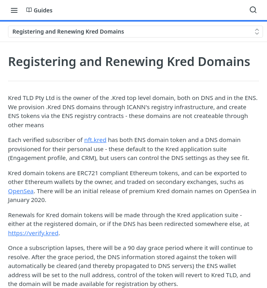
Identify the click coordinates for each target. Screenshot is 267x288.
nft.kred (95, 140)
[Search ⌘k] (253, 10)
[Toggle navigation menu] (14, 10)
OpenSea (21, 191)
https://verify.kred (33, 233)
